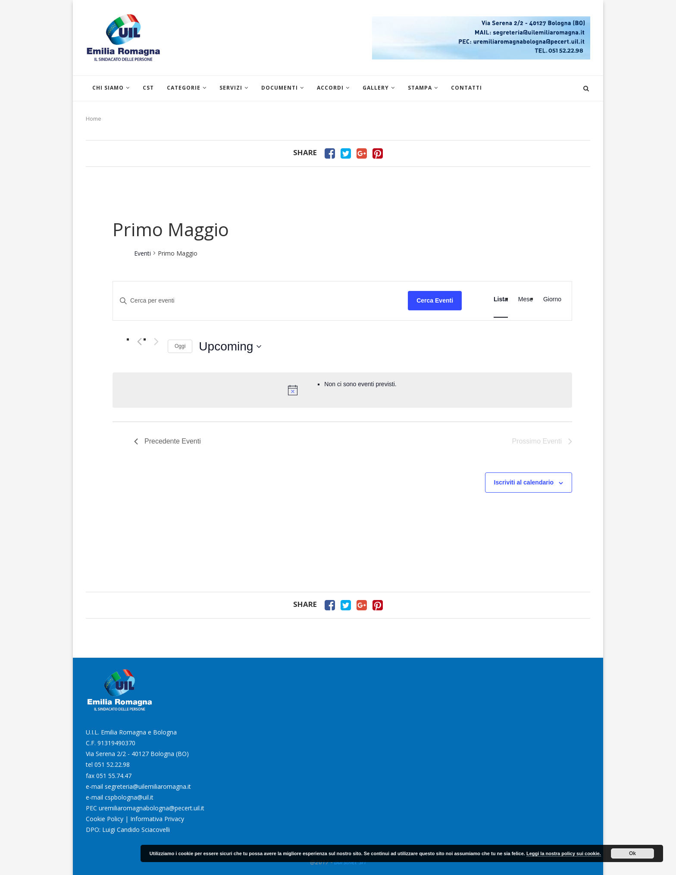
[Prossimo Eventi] (156, 342)
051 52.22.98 (112, 764)
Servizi (230, 87)
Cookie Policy (104, 819)
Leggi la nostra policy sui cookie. (563, 853)
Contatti (466, 87)
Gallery (376, 87)
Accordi (330, 87)
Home (93, 118)
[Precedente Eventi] (139, 342)
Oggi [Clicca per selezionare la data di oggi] (180, 346)
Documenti (279, 87)
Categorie (183, 87)
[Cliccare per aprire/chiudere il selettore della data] (230, 346)
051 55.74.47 (113, 776)
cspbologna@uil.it (129, 797)
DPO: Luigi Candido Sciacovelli (128, 829)
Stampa (420, 87)
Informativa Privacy (157, 819)
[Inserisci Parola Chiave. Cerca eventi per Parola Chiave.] (260, 300)
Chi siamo (108, 87)
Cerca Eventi (434, 300)
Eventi (142, 253)
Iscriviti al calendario (524, 482)
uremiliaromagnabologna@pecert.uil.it (151, 808)
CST (148, 87)
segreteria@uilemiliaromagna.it (148, 786)
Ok (632, 853)
